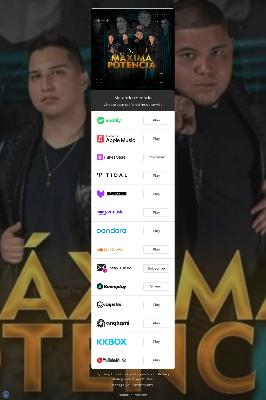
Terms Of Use (142, 379)
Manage (118, 385)
